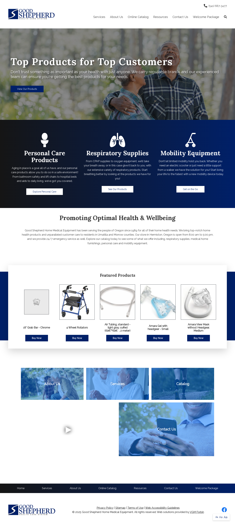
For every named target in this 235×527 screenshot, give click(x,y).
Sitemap (120, 507)
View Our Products (27, 89)
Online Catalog (138, 17)
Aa (216, 517)
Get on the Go (190, 189)
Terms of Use (135, 507)
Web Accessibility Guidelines (162, 507)
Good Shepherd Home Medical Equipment (107, 512)
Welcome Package (206, 17)
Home (20, 488)
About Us (116, 17)
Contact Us (180, 17)
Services (99, 17)
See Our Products (117, 189)
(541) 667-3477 (215, 6)
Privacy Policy (105, 507)
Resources (160, 17)
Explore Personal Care (44, 191)
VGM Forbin (197, 512)
